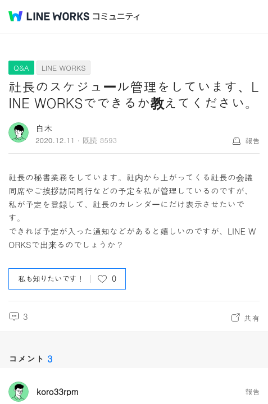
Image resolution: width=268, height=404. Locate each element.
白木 (43, 128)
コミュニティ (116, 16)
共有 (252, 317)
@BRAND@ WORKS (48, 16)
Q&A (21, 67)
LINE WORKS (64, 67)
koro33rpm (58, 391)
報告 (252, 140)
